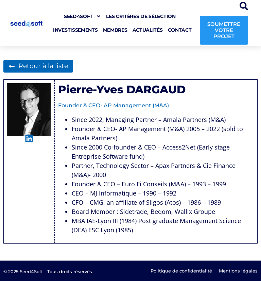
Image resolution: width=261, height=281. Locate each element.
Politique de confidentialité (181, 271)
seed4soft (82, 16)
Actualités (148, 30)
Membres (115, 30)
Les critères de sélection (141, 16)
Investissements (75, 30)
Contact (180, 30)
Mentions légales (238, 271)
